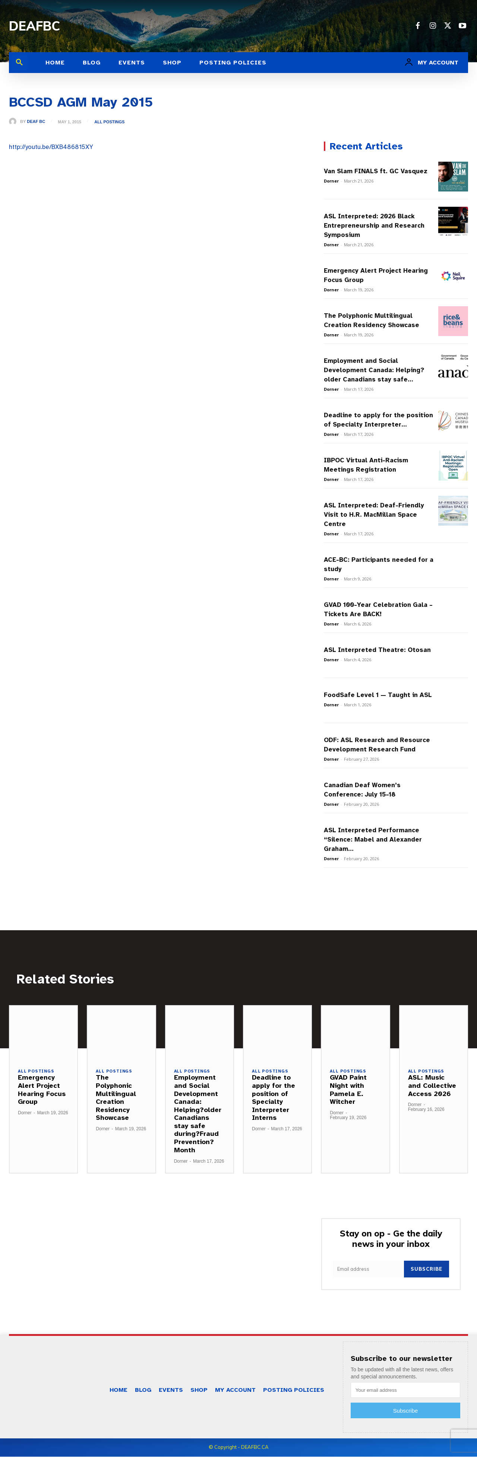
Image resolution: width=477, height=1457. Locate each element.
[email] (368, 1269)
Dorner (331, 181)
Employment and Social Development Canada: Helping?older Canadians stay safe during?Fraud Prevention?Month (197, 1114)
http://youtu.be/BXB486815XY (51, 147)
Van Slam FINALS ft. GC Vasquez (375, 171)
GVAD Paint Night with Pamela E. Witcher (348, 1090)
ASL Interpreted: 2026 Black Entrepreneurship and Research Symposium (374, 225)
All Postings (109, 122)
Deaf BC (36, 122)
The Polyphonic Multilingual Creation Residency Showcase (116, 1098)
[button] (19, 62)
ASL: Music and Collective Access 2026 (432, 1086)
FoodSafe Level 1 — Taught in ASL (378, 695)
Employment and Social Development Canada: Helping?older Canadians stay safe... (374, 370)
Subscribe (426, 1269)
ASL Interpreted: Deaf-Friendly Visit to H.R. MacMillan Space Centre (374, 514)
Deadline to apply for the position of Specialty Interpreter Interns (273, 1098)
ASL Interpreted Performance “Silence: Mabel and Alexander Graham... (373, 839)
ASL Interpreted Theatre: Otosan (377, 650)
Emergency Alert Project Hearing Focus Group (42, 1090)
